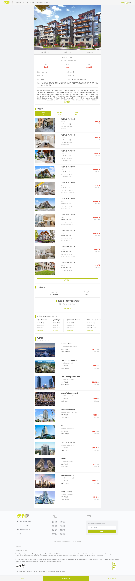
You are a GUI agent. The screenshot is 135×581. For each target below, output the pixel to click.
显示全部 (67, 102)
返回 (21, 579)
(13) (67, 52)
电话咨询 (112, 579)
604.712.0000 (24, 526)
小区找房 (25, 2)
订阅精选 (102, 531)
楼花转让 (32, 2)
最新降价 (62, 534)
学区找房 (47, 2)
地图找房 (54, 526)
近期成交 (90, 52)
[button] (114, 564)
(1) (45, 52)
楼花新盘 (40, 2)
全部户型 (42, 113)
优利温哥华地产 (25, 529)
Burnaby (74, 60)
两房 (59, 113)
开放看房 (54, 530)
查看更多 (67, 280)
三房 (76, 113)
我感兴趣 (66, 579)
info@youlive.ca (25, 522)
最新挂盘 (18, 2)
